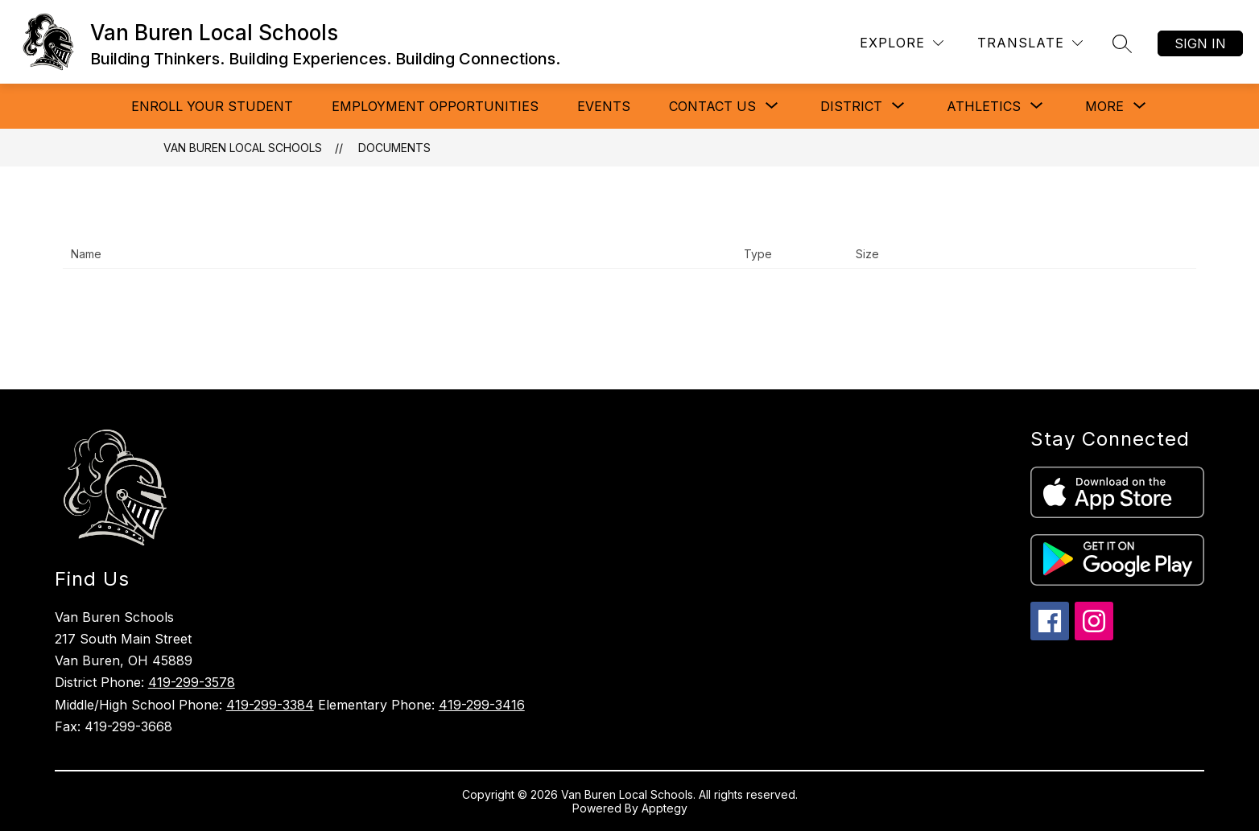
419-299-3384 (270, 705)
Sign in (1200, 43)
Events (603, 106)
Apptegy (664, 808)
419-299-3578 (191, 682)
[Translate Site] (1030, 43)
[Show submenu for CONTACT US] (712, 106)
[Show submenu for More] (1104, 106)
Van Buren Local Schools (242, 147)
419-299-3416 (482, 705)
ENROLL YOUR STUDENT (212, 106)
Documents (394, 147)
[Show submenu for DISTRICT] (851, 106)
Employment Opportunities (435, 106)
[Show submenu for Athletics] (984, 106)
